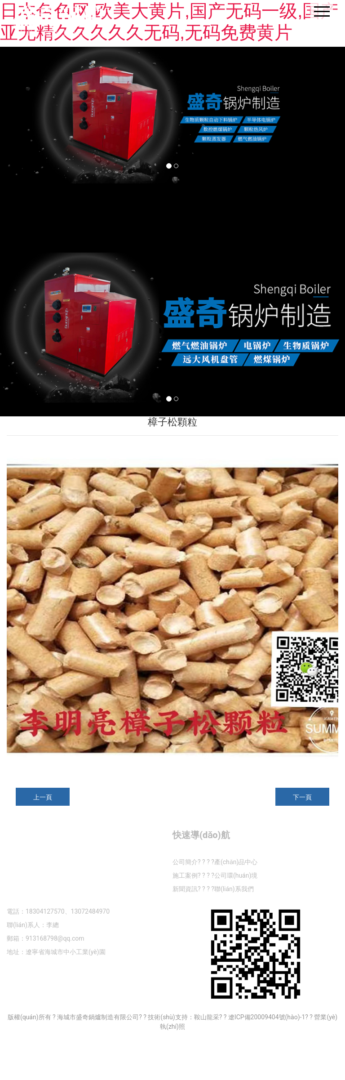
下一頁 (302, 797)
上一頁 (42, 797)
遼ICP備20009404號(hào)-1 (266, 1017)
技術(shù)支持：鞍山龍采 (183, 1017)
